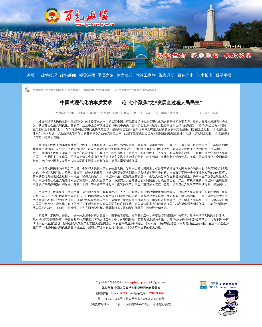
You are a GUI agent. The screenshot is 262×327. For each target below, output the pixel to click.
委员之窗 (106, 75)
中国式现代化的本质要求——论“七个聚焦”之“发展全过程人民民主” (120, 90)
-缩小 (215, 113)
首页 (31, 75)
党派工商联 (146, 75)
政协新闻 (68, 75)
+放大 (206, 113)
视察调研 (167, 75)
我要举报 (223, 75)
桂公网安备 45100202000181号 (145, 298)
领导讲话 (87, 75)
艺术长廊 (204, 75)
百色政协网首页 (55, 90)
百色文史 (186, 75)
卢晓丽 (174, 113)
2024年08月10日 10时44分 (71, 113)
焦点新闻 (73, 90)
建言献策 (125, 75)
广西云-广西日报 (131, 113)
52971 (102, 113)
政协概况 (49, 75)
